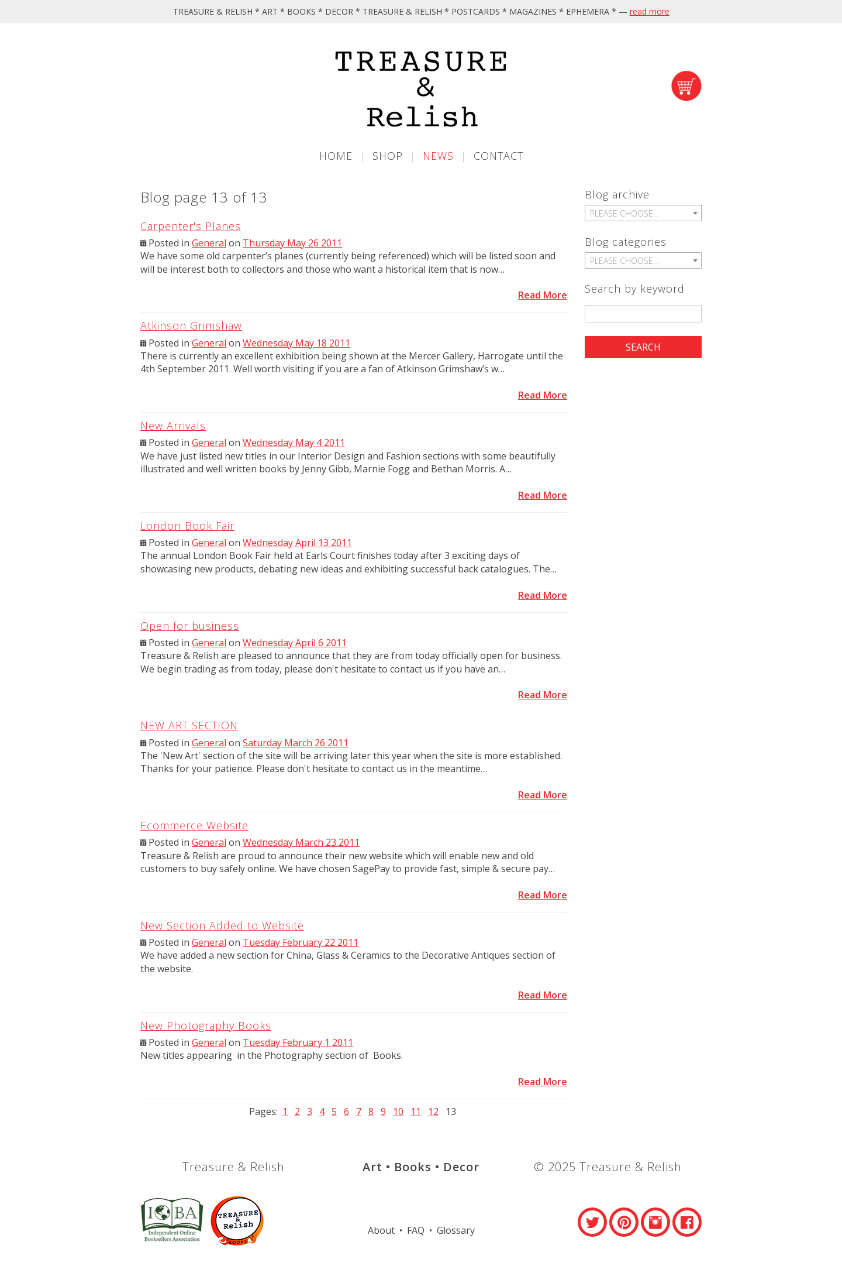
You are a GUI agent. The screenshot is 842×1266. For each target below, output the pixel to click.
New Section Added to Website (222, 925)
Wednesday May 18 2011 (296, 343)
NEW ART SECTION (189, 725)
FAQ (416, 1230)
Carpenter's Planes (190, 226)
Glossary (456, 1230)
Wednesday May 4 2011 (294, 442)
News (438, 156)
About (381, 1230)
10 (398, 1111)
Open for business (189, 626)
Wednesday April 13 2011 (297, 542)
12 (433, 1111)
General (209, 242)
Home (336, 156)
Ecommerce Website (194, 825)
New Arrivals (173, 425)
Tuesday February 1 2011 (298, 1042)
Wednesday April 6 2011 (295, 642)
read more (650, 11)
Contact (498, 156)
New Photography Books (205, 1025)
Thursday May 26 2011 (292, 242)
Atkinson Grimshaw (191, 325)
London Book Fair (187, 526)
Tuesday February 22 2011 (300, 942)
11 (415, 1111)
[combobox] (643, 213)
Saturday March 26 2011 (295, 742)
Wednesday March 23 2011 (301, 842)
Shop (387, 156)
